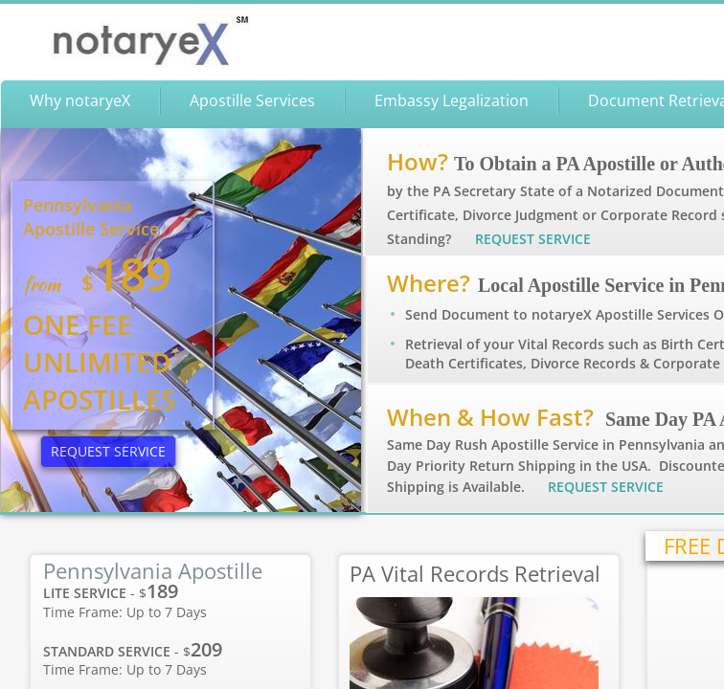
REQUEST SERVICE (606, 487)
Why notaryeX (80, 100)
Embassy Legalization (451, 100)
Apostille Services (252, 100)
